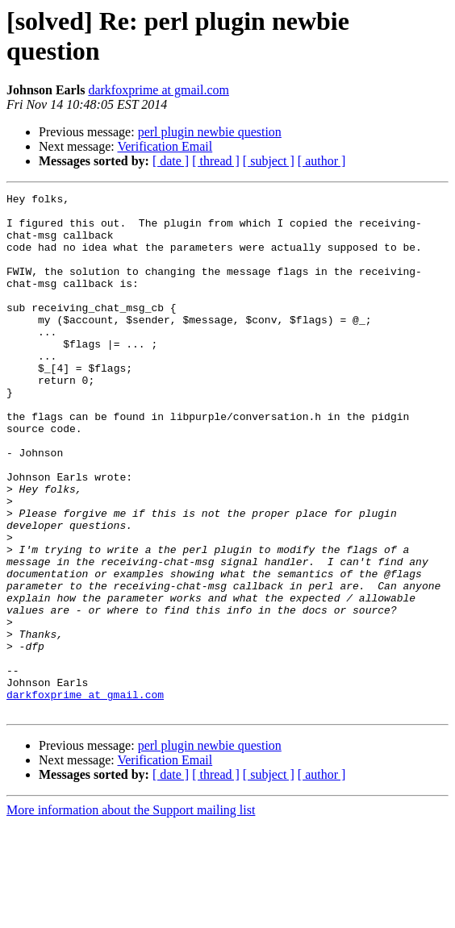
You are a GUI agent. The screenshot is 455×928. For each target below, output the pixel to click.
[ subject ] (268, 161)
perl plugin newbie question (210, 132)
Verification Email (164, 146)
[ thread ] (216, 161)
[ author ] (322, 161)
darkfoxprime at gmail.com (158, 90)
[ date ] (170, 161)
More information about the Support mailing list (130, 914)
